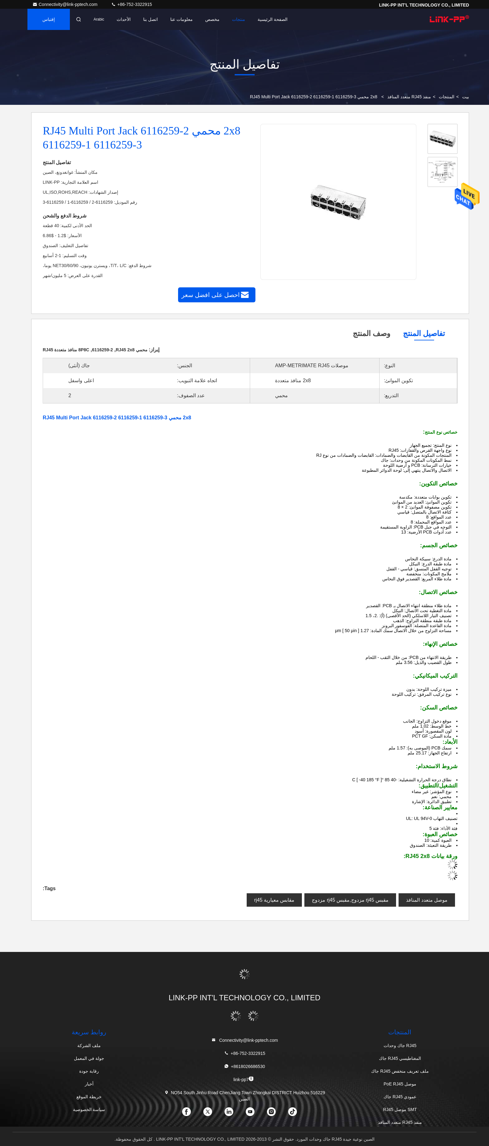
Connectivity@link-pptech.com (65, 4)
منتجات (238, 19)
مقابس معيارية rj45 (274, 900)
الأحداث (124, 19)
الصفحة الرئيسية (273, 19)
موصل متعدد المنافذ (427, 900)
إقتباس (48, 19)
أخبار (89, 1083)
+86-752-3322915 (131, 4)
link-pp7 (243, 1079)
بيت (465, 96)
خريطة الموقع (89, 1096)
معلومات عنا (181, 19)
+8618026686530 (244, 1066)
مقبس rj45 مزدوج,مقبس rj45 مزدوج (350, 900)
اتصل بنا (150, 19)
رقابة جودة (89, 1071)
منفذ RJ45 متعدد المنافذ (409, 96)
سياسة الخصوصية (89, 1109)
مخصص (212, 19)
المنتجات (446, 96)
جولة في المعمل (89, 1058)
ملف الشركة (89, 1045)
